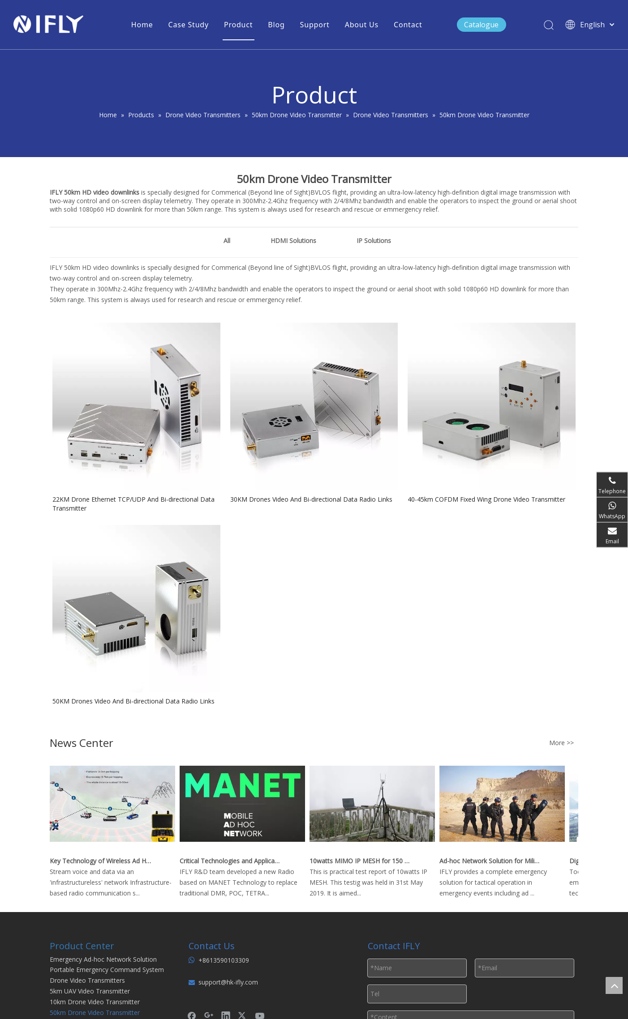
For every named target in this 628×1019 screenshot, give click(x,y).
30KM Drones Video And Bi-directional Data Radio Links (311, 499)
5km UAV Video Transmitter (90, 991)
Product (238, 25)
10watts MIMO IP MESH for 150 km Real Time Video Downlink (362, 861)
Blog (276, 25)
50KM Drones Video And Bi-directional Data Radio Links (133, 701)
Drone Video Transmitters (87, 980)
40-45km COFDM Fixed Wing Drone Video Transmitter (486, 499)
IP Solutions (374, 240)
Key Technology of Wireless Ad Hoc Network (102, 861)
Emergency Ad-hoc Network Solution (103, 959)
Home (142, 25)
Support (315, 25)
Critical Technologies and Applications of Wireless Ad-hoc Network (232, 861)
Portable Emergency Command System (107, 969)
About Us (362, 25)
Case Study (188, 25)
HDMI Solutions (293, 240)
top (614, 985)
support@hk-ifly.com (228, 982)
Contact (408, 25)
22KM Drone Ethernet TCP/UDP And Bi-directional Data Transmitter (133, 503)
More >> (561, 743)
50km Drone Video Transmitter (95, 1012)
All (227, 240)
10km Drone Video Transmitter (95, 1002)
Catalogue (481, 25)
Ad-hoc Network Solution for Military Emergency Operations (491, 861)
